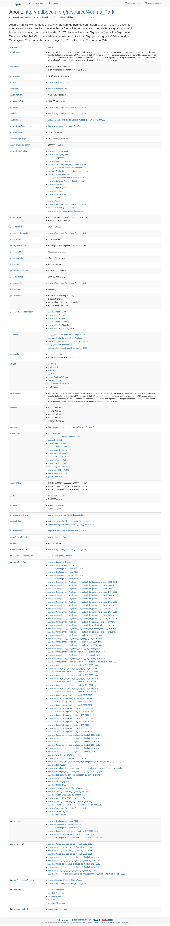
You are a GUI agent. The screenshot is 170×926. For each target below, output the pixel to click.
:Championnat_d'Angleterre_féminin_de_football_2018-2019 (76, 655)
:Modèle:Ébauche (58, 325)
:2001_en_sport (58, 154)
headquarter (18, 549)
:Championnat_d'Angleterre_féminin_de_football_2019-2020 (76, 658)
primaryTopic (19, 909)
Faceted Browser (133, 3)
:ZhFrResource (56, 900)
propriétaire (17, 283)
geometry (15, 483)
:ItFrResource (55, 896)
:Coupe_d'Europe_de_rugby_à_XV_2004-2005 (71, 712)
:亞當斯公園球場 (58, 470)
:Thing (52, 364)
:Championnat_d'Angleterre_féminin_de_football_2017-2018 (76, 652)
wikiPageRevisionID (20, 145)
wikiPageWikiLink (19, 151)
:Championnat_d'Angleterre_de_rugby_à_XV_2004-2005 (75, 642)
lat (12, 496)
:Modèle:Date (57, 312)
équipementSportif (22, 880)
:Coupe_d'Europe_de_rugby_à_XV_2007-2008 (71, 722)
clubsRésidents (19, 233)
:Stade (54, 198)
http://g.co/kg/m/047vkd (57, 473)
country (14, 89)
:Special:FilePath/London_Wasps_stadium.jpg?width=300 (76, 120)
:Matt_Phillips (57, 815)
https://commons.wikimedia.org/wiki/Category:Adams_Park (72, 427)
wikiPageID (16, 132)
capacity (15, 76)
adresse (16, 217)
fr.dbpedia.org (89, 17)
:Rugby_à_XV (57, 194)
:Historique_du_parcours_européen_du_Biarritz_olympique (75, 775)
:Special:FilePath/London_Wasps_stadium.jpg (71, 521)
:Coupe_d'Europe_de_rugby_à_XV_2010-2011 (71, 728)
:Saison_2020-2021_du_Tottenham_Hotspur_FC (71, 801)
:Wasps (54, 201)
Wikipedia (66, 922)
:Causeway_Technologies (62, 208)
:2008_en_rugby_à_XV (61, 565)
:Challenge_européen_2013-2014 (65, 579)
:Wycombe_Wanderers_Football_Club (67, 107)
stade (17, 844)
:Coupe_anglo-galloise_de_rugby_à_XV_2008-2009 (73, 675)
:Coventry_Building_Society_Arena (66, 181)
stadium (28, 17)
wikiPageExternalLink (20, 126)
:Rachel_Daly (57, 785)
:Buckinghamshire (59, 161)
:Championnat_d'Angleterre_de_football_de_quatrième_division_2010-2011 (82, 599)
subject (14, 335)
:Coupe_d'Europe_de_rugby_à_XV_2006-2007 (71, 718)
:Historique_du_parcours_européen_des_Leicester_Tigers (75, 771)
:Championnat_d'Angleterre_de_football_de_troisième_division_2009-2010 (82, 622)
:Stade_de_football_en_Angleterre (66, 168)
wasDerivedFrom (19, 515)
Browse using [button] (37, 3)
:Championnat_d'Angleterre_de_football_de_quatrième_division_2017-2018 (82, 619)
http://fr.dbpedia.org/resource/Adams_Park (69, 12)
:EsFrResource (56, 893)
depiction (15, 521)
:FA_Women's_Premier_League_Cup (67, 758)
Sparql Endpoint (153, 3)
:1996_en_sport (58, 151)
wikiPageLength (18, 139)
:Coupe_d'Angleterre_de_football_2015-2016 (70, 695)
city (13, 82)
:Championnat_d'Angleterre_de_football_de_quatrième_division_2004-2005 (82, 585)
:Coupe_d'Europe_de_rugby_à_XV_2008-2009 (71, 725)
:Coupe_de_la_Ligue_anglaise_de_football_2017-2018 (74, 745)
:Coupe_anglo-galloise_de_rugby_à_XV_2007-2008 (73, 672)
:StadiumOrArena (58, 377)
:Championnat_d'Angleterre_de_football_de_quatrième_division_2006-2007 (82, 589)
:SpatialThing (54, 367)
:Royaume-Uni (57, 89)
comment (15, 393)
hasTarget (17, 890)
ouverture (16, 277)
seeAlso (15, 427)
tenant (14, 114)
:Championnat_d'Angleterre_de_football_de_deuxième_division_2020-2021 (82, 582)
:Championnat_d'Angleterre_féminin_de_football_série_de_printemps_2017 (82, 662)
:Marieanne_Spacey (59, 811)
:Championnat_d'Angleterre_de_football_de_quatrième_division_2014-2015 (82, 609)
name (14, 543)
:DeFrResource (56, 890)
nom (14, 264)
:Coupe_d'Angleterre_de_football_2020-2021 (70, 705)
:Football (55, 184)
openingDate (17, 101)
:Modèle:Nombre (58, 315)
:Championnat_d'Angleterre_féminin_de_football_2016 (74, 648)
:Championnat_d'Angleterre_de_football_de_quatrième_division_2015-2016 (82, 612)
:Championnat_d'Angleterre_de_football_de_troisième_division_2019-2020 (82, 628)
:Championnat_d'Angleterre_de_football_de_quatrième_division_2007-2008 (82, 592)
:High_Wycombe (58, 82)
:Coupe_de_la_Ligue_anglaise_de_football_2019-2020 (74, 752)
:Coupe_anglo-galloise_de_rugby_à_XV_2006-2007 (73, 668)
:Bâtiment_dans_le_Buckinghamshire (67, 164)
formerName (17, 95)
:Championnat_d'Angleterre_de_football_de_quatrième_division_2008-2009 (82, 595)
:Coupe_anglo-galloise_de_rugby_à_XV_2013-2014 (73, 692)
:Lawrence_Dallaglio (60, 778)
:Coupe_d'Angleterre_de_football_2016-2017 (70, 698)
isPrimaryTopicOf (18, 537)
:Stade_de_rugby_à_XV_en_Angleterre (68, 171)
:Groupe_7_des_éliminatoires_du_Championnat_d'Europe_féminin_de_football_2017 (86, 762)
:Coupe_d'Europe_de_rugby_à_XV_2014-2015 (71, 732)
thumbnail (15, 120)
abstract (15, 52)
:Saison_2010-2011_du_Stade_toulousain (69, 791)
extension (16, 239)
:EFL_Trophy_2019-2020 (62, 755)
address (15, 66)
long (13, 505)
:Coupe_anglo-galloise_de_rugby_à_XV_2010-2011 (73, 682)
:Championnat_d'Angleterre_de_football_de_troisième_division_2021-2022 (82, 632)
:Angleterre (56, 158)
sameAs (15, 433)
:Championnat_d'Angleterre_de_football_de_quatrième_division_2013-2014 (82, 605)
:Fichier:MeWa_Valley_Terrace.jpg (65, 211)
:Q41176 (54, 380)
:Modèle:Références (60, 322)
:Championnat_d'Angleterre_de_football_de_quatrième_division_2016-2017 (82, 615)
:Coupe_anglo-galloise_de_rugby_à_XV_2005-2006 (73, 665)
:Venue (52, 374)
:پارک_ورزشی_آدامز (59, 450)
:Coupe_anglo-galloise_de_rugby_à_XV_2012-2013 (73, 688)
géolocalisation (18, 246)
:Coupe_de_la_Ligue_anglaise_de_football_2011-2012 (74, 735)
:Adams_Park (54, 433)
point (14, 354)
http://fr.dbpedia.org (58, 17)
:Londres (55, 191)
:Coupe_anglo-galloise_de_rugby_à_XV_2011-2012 (73, 685)
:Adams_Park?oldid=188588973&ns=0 (68, 515)
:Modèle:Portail (57, 318)
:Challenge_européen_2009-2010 (65, 569)
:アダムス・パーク (59, 457)
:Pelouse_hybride (58, 781)
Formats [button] (54, 3)
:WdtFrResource (56, 903)
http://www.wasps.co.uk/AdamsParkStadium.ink (67, 126)
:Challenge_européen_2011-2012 (65, 572)
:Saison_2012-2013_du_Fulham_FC (66, 795)
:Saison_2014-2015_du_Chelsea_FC (67, 798)
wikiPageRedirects (21, 556)
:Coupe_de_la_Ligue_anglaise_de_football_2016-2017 (74, 742)
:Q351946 (55, 440)
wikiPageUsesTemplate (22, 312)
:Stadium (53, 370)
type (13, 364)
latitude (15, 252)
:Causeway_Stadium (60, 556)
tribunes (16, 296)
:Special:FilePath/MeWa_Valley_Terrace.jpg (71, 524)
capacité (16, 227)
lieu (16, 821)
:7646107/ (55, 477)
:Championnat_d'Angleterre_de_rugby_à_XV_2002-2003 (75, 635)
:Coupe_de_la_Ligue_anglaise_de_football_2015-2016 (74, 738)
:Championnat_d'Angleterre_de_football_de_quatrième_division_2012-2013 (82, 602)
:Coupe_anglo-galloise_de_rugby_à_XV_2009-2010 (73, 678)
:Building (53, 387)
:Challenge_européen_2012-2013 (65, 575)
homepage (16, 531)
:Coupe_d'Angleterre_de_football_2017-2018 (70, 702)
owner (14, 107)
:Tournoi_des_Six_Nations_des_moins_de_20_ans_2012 (75, 805)
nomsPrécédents (19, 271)
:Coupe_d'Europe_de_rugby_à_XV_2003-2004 (71, 708)
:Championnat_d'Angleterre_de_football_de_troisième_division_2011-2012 (82, 625)
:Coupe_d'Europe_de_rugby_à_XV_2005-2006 (71, 715)
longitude (16, 258)
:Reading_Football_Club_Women (65, 788)
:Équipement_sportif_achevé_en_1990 (67, 178)
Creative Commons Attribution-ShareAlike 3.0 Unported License (108, 922)
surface (15, 289)
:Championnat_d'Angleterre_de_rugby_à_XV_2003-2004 (75, 638)
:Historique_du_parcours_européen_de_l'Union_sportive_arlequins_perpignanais (85, 768)
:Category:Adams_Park (64, 437)
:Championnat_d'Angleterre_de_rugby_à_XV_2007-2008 (75, 645)
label (13, 408)
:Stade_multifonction (60, 174)
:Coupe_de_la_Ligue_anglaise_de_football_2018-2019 (74, 748)
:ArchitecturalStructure (58, 384)
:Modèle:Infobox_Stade (61, 328)
